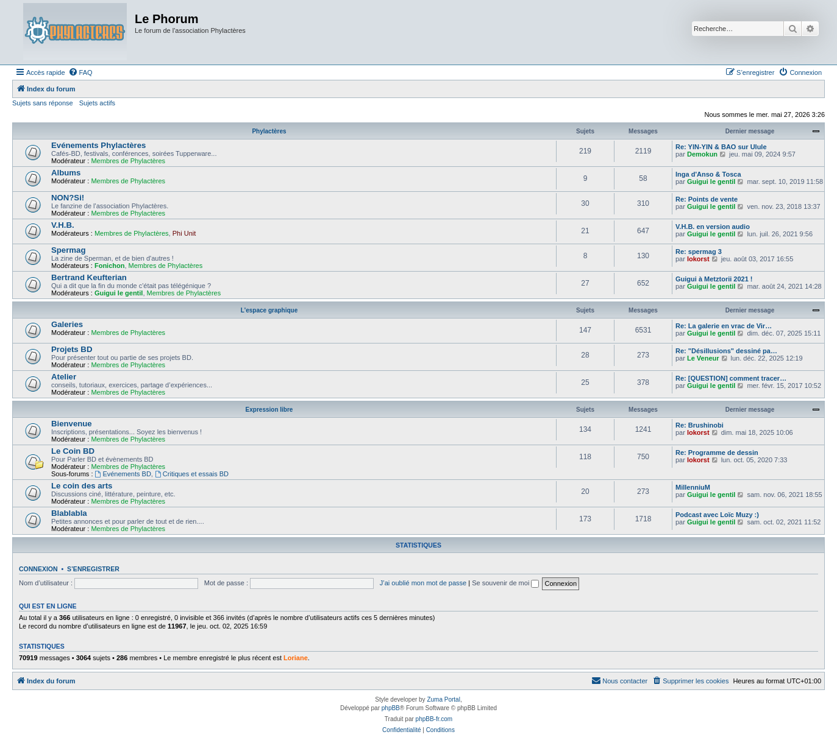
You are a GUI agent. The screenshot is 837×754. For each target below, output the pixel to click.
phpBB (391, 708)
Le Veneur (703, 358)
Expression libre (269, 409)
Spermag (68, 250)
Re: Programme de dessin (716, 452)
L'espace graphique (269, 310)
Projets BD (71, 349)
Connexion (38, 569)
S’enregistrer (93, 569)
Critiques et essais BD (192, 473)
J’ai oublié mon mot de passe (423, 583)
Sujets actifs (97, 103)
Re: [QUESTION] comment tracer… (730, 378)
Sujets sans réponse (42, 103)
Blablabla (69, 513)
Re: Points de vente (706, 199)
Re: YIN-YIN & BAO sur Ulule (721, 146)
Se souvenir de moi (505, 583)
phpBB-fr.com (434, 719)
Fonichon (109, 265)
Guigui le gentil (711, 181)
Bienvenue (71, 423)
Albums (65, 172)
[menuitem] (80, 72)
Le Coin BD (72, 451)
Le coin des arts (81, 485)
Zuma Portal (443, 699)
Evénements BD (123, 473)
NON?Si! (67, 197)
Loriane (295, 657)
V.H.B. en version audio (712, 226)
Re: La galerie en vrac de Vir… (723, 325)
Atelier (63, 376)
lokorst (698, 258)
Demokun (702, 154)
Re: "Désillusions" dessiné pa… (726, 350)
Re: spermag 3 (698, 251)
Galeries (67, 324)
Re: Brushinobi (699, 425)
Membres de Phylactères (128, 160)
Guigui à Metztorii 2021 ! (714, 279)
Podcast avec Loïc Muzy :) (717, 514)
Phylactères (269, 131)
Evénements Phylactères (98, 145)
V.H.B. (62, 225)
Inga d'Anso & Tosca (708, 174)
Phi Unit (184, 233)
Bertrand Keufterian (89, 277)
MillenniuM (692, 487)
